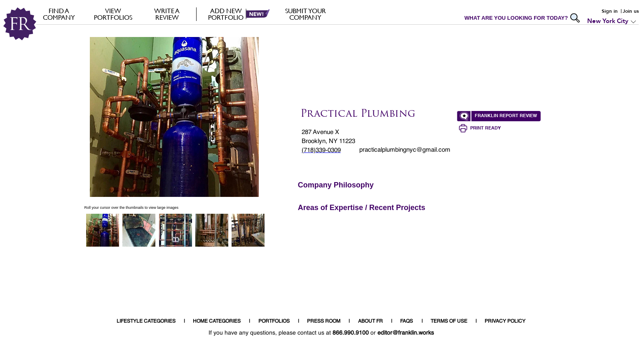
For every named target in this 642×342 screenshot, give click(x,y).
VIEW (113, 14)
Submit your (305, 14)
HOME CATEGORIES (217, 321)
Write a (167, 14)
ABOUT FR (370, 321)
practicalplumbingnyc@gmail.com (404, 150)
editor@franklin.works (405, 333)
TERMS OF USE (449, 321)
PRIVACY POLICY (505, 321)
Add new (226, 14)
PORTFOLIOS (274, 321)
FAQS (406, 321)
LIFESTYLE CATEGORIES (146, 321)
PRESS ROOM (323, 321)
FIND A (59, 14)
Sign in (610, 11)
